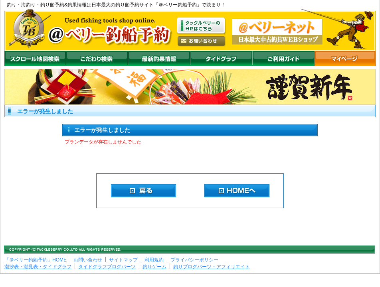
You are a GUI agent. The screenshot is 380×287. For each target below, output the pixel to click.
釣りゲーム (154, 266)
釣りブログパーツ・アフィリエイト (211, 266)
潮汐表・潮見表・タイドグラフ (37, 266)
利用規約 (154, 260)
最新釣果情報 (159, 58)
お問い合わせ (87, 260)
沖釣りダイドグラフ (221, 58)
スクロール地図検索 (35, 58)
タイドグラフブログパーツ (107, 266)
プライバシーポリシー (194, 260)
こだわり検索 (97, 58)
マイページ (345, 58)
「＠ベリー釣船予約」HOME (35, 260)
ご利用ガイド (283, 58)
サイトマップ (123, 260)
